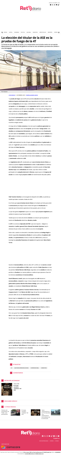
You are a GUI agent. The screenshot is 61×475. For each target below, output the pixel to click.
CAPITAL (10, 32)
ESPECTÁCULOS (43, 32)
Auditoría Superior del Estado (21, 368)
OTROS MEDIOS (12, 95)
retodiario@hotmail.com (30, 453)
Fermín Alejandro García (32, 95)
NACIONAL (29, 32)
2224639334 (58, 452)
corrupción (43, 368)
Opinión (56, 32)
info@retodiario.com (39, 453)
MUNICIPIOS (35, 32)
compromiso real (35, 368)
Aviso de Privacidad (43, 441)
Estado (57, 441)
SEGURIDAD (16, 32)
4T (11, 368)
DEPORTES (50, 32)
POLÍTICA (23, 32)
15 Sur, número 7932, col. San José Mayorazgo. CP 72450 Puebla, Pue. (37, 452)
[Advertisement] (30, 22)
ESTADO (5, 32)
